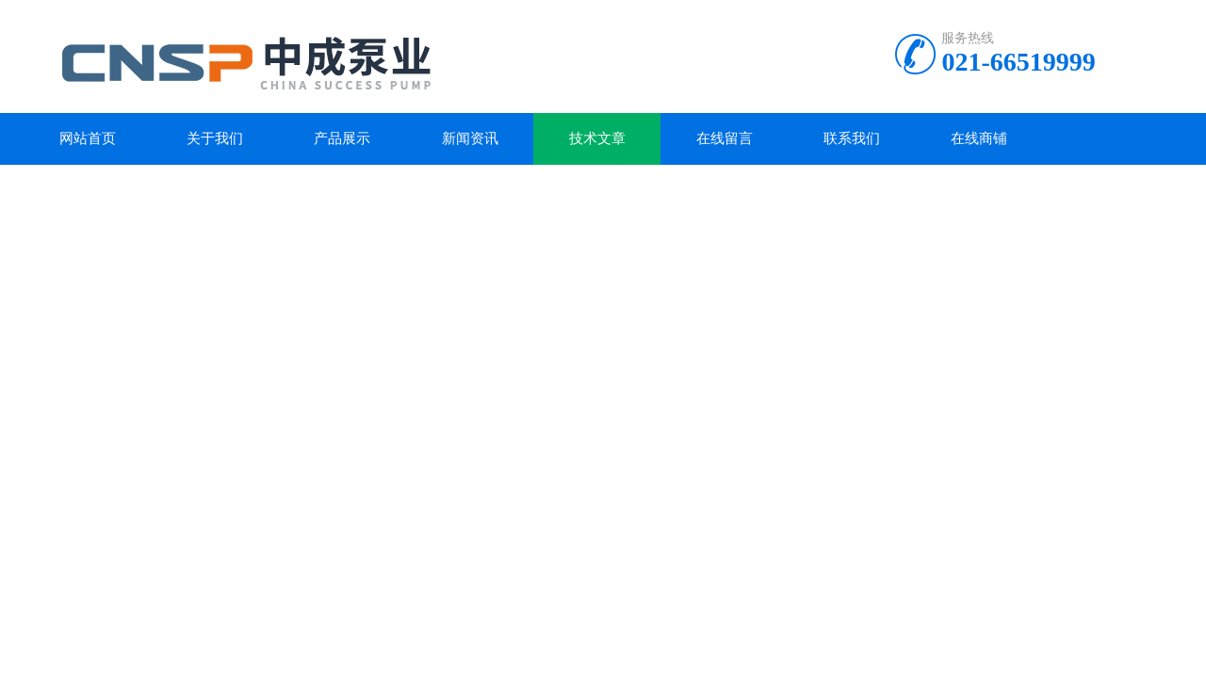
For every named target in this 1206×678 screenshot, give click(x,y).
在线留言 (724, 138)
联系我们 (851, 138)
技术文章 (597, 138)
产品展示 (342, 138)
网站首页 (87, 138)
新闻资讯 (470, 138)
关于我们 (215, 138)
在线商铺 (979, 138)
